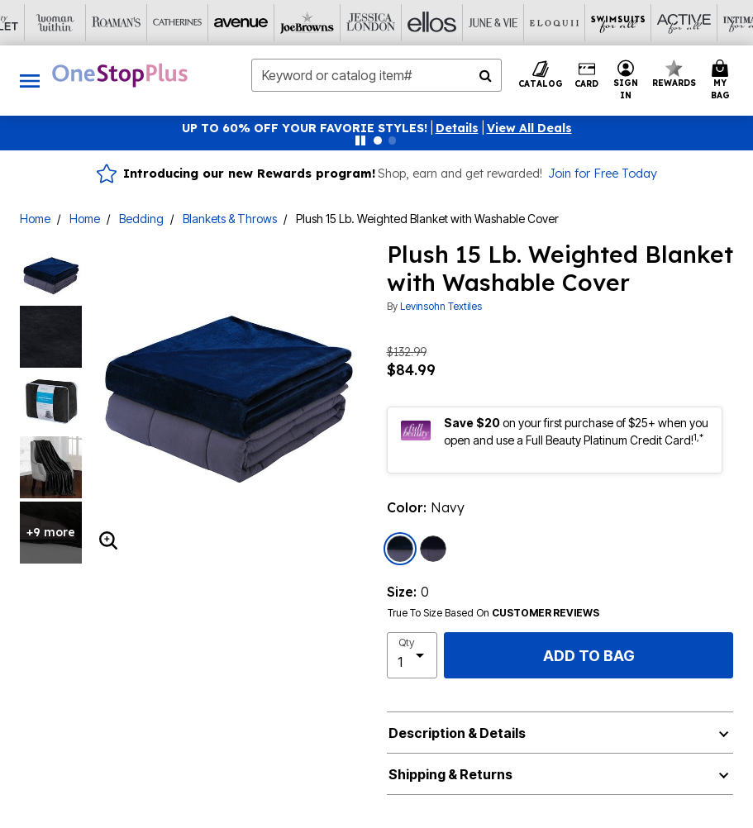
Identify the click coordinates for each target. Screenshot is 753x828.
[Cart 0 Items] (722, 80)
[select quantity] (412, 655)
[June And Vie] (346, 22)
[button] (457, 128)
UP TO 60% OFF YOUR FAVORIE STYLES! (304, 128)
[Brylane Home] (713, 22)
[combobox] (377, 75)
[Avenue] (101, 22)
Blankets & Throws (230, 219)
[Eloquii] (407, 22)
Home (35, 219)
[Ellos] (285, 22)
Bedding (141, 219)
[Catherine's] (40, 22)
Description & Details (457, 733)
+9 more (50, 532)
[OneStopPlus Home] (120, 75)
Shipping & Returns (450, 774)
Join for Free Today (602, 173)
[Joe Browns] (162, 22)
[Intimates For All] (591, 22)
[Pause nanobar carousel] (360, 140)
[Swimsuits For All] (468, 22)
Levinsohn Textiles (441, 306)
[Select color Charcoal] (433, 548)
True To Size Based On (493, 613)
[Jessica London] (224, 22)
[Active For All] (529, 22)
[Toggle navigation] (30, 80)
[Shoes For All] (652, 22)
